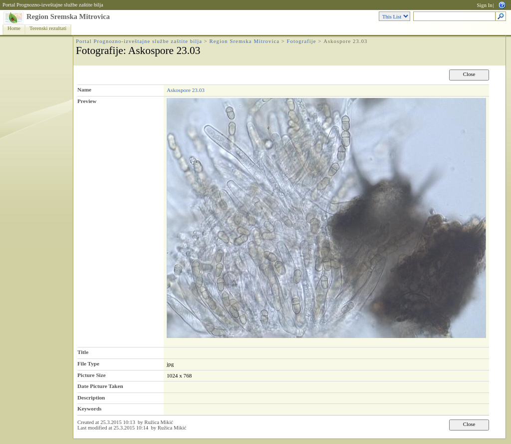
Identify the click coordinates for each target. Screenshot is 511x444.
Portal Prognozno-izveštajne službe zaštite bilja (52, 5)
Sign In (484, 5)
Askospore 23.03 (186, 90)
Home (13, 28)
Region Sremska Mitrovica (68, 16)
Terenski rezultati (47, 28)
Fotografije (301, 41)
